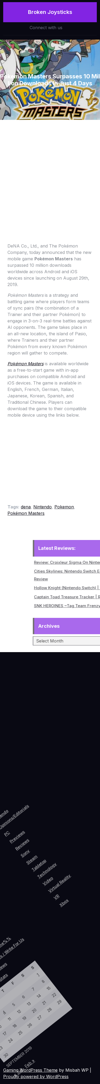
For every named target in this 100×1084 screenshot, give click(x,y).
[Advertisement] (50, 173)
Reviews (28, 838)
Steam (42, 848)
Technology (61, 851)
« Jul (23, 1068)
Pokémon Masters (26, 513)
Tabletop (51, 850)
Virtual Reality (77, 858)
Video (66, 861)
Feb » (30, 1055)
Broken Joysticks (50, 12)
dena (26, 506)
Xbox (89, 874)
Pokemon (64, 506)
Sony (33, 845)
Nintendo (42, 506)
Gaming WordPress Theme (30, 1070)
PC (9, 834)
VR (80, 872)
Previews (20, 833)
